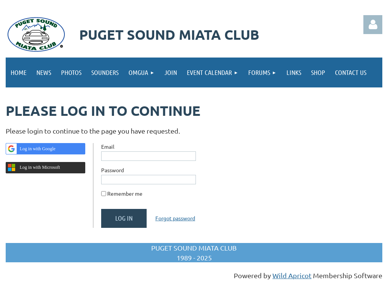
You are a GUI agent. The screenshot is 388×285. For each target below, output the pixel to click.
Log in (372, 24)
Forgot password (175, 218)
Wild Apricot (291, 275)
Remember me (124, 193)
